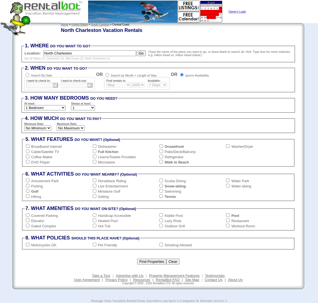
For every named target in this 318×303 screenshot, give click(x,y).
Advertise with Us (129, 276)
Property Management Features (174, 276)
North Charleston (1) (97, 58)
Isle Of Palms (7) (34, 58)
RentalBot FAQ (168, 280)
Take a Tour (101, 276)
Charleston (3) (55, 58)
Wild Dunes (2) (74, 58)
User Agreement (87, 280)
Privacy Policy (116, 280)
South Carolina (100, 24)
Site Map (192, 280)
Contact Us (213, 280)
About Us (235, 280)
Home (64, 24)
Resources (141, 280)
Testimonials (215, 276)
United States (79, 24)
